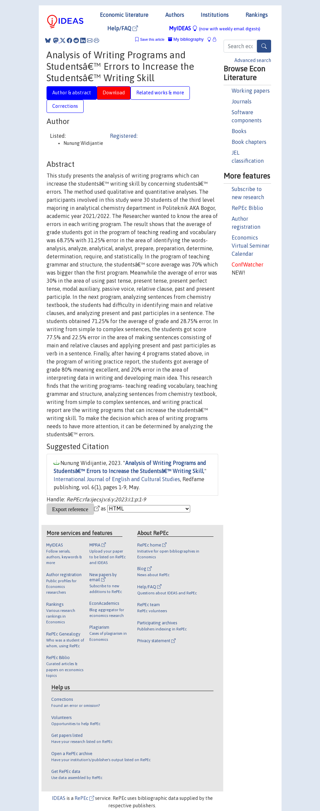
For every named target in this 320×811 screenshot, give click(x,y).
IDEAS (58, 798)
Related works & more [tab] (160, 92)
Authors (174, 15)
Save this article (152, 39)
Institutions (215, 15)
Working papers (251, 91)
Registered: (124, 136)
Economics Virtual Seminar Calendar (250, 246)
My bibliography (186, 39)
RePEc (84, 798)
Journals (242, 101)
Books (239, 131)
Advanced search (252, 60)
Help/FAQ (122, 28)
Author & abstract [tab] (71, 92)
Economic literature (124, 15)
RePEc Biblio (247, 208)
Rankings (256, 15)
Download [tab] (114, 92)
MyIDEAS (214, 28)
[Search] (264, 46)
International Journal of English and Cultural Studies (117, 479)
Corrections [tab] (65, 106)
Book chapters (249, 142)
